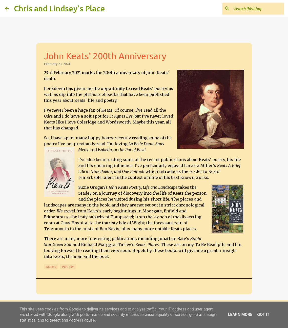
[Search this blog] (258, 9)
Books (51, 266)
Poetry (68, 266)
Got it (263, 314)
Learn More (240, 314)
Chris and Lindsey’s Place (59, 8)
